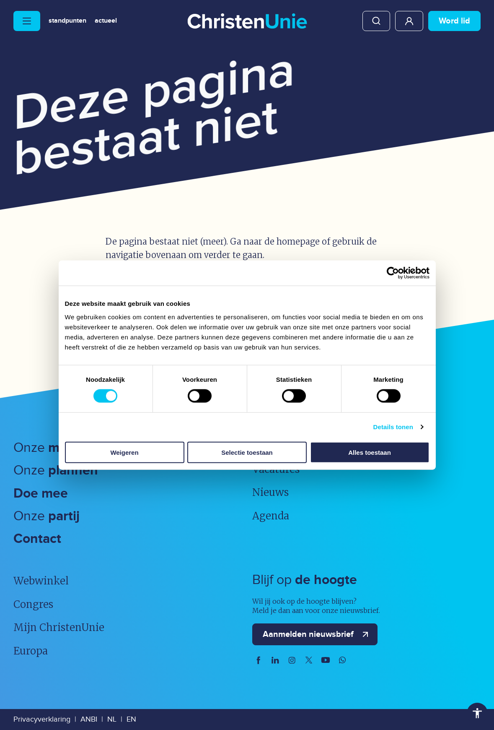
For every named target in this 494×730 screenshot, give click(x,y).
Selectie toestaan (247, 452)
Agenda (270, 515)
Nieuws (270, 492)
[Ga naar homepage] (247, 22)
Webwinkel (41, 580)
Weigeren (124, 452)
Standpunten (67, 21)
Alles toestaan (369, 452)
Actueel (106, 21)
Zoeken (376, 21)
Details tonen (393, 426)
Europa (30, 650)
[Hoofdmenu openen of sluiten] (26, 21)
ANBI (88, 719)
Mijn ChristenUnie (409, 21)
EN (131, 719)
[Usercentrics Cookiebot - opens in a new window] (392, 273)
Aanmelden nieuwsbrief (317, 634)
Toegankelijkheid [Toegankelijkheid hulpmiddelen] (477, 713)
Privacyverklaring (41, 719)
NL (111, 719)
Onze (55, 448)
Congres (33, 604)
